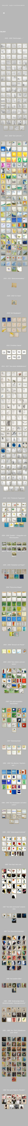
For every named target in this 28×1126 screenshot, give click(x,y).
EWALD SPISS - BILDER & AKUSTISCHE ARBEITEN (13, 5)
